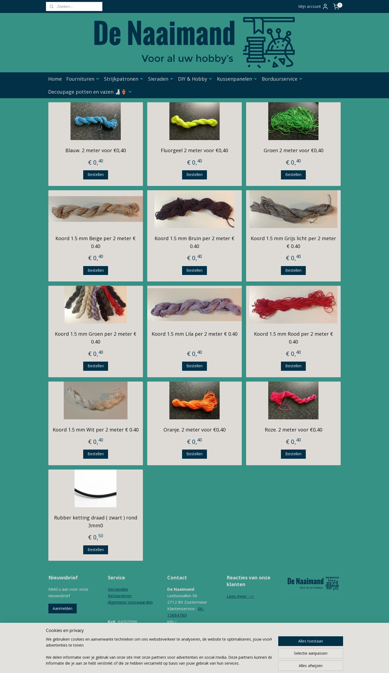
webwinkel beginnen (226, 663)
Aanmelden (62, 608)
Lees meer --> (241, 596)
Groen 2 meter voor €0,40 (293, 150)
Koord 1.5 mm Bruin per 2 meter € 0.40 (194, 242)
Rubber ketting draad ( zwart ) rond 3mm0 (95, 521)
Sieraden (161, 79)
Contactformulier (182, 641)
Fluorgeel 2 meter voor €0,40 (194, 150)
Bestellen (96, 174)
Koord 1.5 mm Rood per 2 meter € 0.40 (293, 338)
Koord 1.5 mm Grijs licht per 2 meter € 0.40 (293, 242)
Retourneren (120, 595)
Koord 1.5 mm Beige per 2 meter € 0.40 (95, 242)
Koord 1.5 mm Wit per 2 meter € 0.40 (96, 429)
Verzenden (118, 589)
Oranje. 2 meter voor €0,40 (194, 429)
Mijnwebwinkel (273, 663)
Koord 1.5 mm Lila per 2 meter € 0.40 (194, 334)
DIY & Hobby (195, 79)
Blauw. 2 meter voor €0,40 (95, 150)
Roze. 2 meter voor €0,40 (293, 429)
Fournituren (83, 79)
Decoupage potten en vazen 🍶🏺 (90, 92)
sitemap (194, 663)
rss (205, 663)
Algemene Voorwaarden (130, 602)
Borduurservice (282, 79)
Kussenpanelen (237, 79)
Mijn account (313, 6)
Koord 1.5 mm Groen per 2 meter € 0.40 (95, 338)
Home (55, 79)
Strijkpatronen (124, 79)
